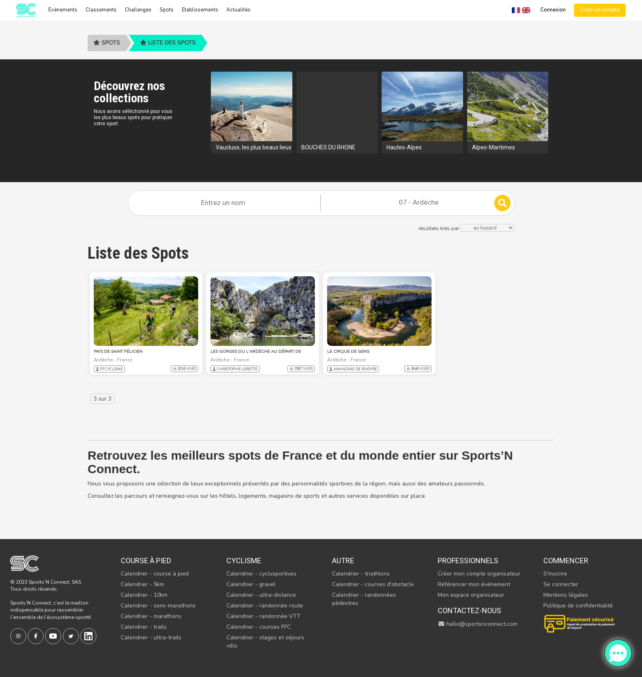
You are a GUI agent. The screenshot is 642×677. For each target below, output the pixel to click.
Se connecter (560, 584)
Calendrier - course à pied (155, 574)
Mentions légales (565, 595)
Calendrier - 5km (142, 584)
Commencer (565, 560)
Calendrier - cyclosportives (261, 574)
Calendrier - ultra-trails (151, 637)
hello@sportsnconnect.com (478, 624)
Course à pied (146, 560)
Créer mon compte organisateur (479, 574)
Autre (343, 560)
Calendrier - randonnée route (264, 605)
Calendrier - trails (144, 627)
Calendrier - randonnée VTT (263, 616)
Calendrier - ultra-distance (261, 595)
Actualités (238, 10)
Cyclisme (243, 560)
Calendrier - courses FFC (258, 627)
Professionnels (468, 560)
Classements (101, 10)
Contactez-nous (469, 610)
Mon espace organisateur (471, 595)
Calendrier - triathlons (361, 574)
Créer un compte (599, 10)
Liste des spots (168, 43)
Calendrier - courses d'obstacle (373, 584)
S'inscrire (555, 574)
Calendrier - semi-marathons (158, 605)
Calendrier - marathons (151, 616)
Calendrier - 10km (144, 595)
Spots (167, 10)
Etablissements (200, 10)
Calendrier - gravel (251, 584)
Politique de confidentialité (578, 605)
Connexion (553, 10)
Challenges (138, 10)
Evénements (62, 10)
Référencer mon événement (474, 584)
